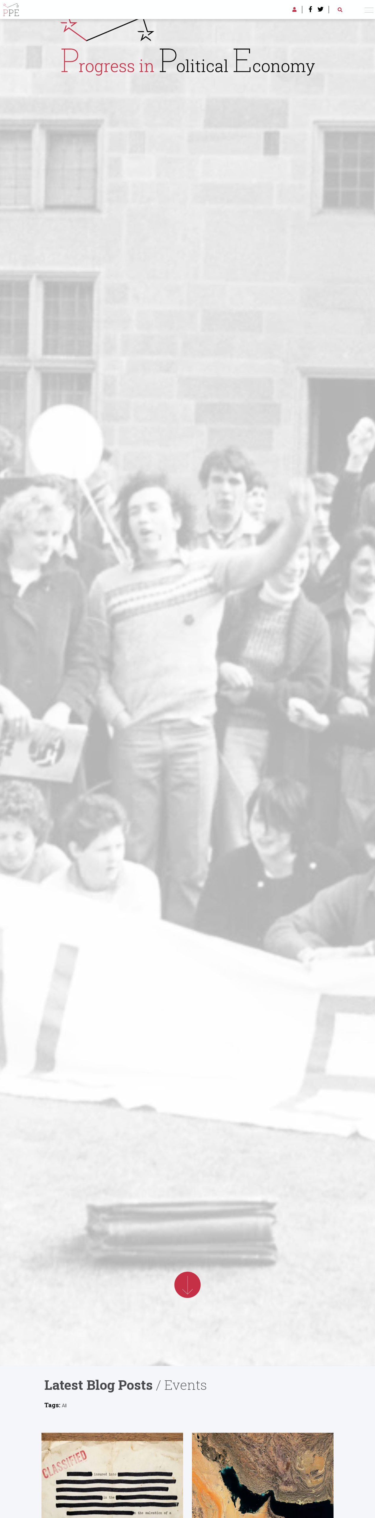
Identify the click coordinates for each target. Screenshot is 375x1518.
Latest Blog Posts (98, 1384)
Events (185, 1384)
